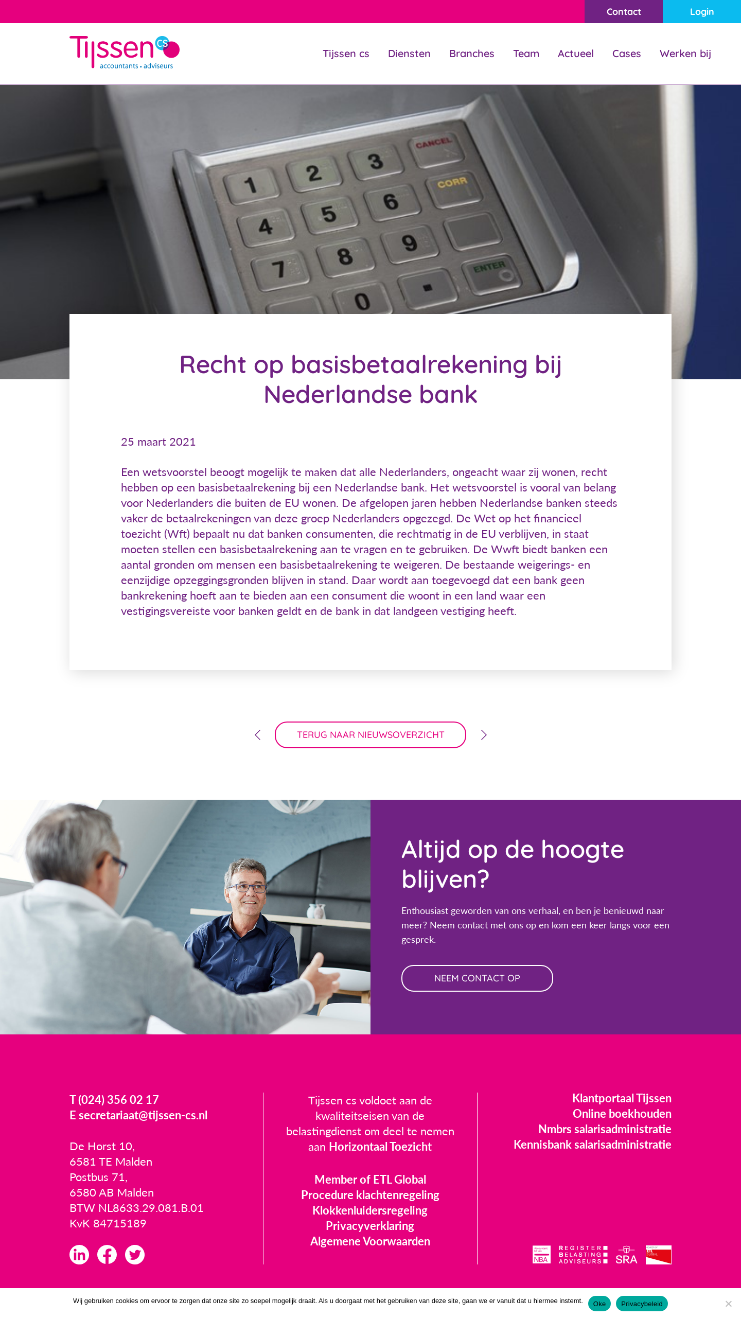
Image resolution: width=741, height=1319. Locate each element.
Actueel (576, 53)
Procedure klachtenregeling (370, 1195)
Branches (472, 53)
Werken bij (685, 53)
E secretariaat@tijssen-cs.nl (138, 1115)
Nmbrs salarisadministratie (605, 1129)
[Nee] (728, 1303)
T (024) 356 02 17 (114, 1099)
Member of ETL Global (370, 1179)
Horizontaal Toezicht (380, 1146)
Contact (624, 11)
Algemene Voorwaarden (370, 1241)
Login (702, 11)
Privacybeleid (642, 1304)
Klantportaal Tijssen (622, 1098)
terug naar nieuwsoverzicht (371, 735)
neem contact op (477, 978)
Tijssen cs (346, 53)
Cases (626, 53)
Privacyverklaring (370, 1226)
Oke (599, 1304)
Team (526, 53)
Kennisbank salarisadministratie (593, 1144)
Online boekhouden (622, 1113)
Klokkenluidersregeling (370, 1210)
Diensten (409, 53)
